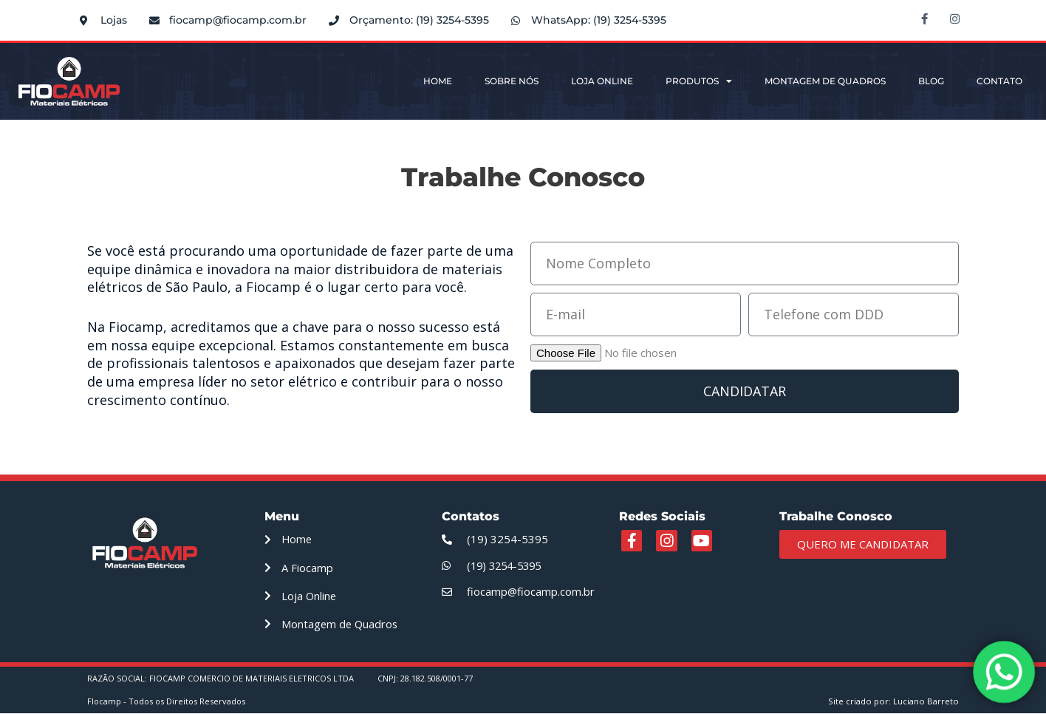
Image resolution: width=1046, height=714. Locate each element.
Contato (999, 80)
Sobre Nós (512, 80)
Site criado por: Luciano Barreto (896, 702)
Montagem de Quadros (825, 80)
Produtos (699, 81)
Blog (931, 80)
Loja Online (602, 80)
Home (437, 80)
